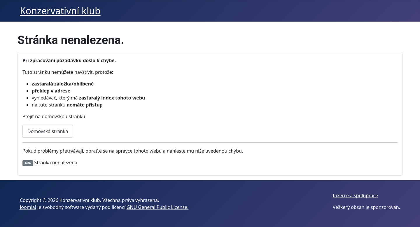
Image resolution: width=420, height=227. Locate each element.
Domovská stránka (47, 131)
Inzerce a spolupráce (355, 195)
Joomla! (28, 207)
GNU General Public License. (157, 207)
